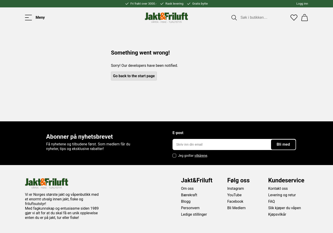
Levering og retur (282, 195)
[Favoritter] (293, 17)
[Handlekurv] (304, 17)
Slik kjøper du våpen (284, 208)
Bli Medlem (236, 208)
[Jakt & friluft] (166, 17)
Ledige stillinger (194, 214)
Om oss (187, 188)
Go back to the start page (134, 76)
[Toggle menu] (35, 17)
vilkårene (200, 155)
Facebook (235, 201)
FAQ (271, 201)
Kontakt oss (278, 188)
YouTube (234, 195)
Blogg (186, 201)
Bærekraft (189, 195)
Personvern (190, 208)
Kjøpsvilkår (277, 214)
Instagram (235, 188)
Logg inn (302, 3)
